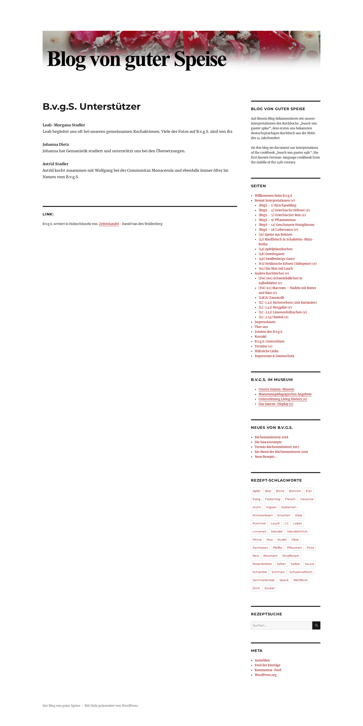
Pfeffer (277, 547)
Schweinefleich (301, 572)
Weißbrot (300, 580)
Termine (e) (263, 346)
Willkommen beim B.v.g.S (273, 196)
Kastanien (289, 507)
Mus (269, 539)
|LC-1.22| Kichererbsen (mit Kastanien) (288, 303)
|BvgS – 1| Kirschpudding (277, 205)
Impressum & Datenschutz (274, 356)
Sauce (309, 564)
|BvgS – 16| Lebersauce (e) (278, 230)
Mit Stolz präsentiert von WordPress (111, 706)
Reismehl (270, 556)
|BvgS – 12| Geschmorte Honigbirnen (286, 225)
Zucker (269, 588)
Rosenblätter (262, 564)
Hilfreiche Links (267, 351)
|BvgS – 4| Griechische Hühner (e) (284, 210)
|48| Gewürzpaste (272, 254)
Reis (256, 556)
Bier (268, 491)
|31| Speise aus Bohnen (275, 235)
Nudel (282, 539)
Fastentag (272, 499)
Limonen (259, 531)
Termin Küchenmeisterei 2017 (277, 447)
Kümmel (259, 523)
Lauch (275, 523)
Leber (297, 523)
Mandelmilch (297, 531)
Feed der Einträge (267, 665)
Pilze (310, 547)
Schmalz (278, 572)
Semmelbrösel (264, 580)
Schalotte (260, 572)
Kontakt (260, 337)
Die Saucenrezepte (268, 442)
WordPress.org (266, 675)
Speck (284, 580)
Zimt (256, 588)
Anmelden (262, 660)
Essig (256, 499)
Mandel (277, 531)
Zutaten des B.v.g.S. (269, 332)
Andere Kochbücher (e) (272, 273)
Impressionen (265, 322)
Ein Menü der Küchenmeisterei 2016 (281, 452)
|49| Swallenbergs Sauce (277, 259)
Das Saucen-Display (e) (276, 404)
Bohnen (295, 491)
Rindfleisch (290, 556)
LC (287, 523)
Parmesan (260, 547)
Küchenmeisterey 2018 (271, 437)
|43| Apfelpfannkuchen (276, 249)
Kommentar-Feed (268, 670)
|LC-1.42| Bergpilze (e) (275, 307)
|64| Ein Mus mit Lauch (276, 269)
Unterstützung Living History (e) (283, 399)
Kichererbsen (263, 515)
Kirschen (284, 515)
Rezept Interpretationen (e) (275, 201)
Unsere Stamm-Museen (276, 389)
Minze (257, 539)
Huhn (257, 507)
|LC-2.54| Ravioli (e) (273, 317)
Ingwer (271, 507)
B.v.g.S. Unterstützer (270, 341)
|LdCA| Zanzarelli (271, 298)
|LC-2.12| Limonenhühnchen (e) (283, 312)
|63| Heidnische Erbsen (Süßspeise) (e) (288, 264)
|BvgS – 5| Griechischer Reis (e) (282, 215)
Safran (281, 564)
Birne (280, 491)
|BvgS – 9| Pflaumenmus (277, 220)
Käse (298, 515)
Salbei (295, 564)
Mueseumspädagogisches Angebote (285, 394)
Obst (295, 539)
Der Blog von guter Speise (61, 706)
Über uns (261, 327)
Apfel (256, 491)
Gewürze (307, 499)
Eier (309, 491)
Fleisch (290, 499)
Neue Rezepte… (266, 457)
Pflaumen (294, 547)
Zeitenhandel (109, 224)
